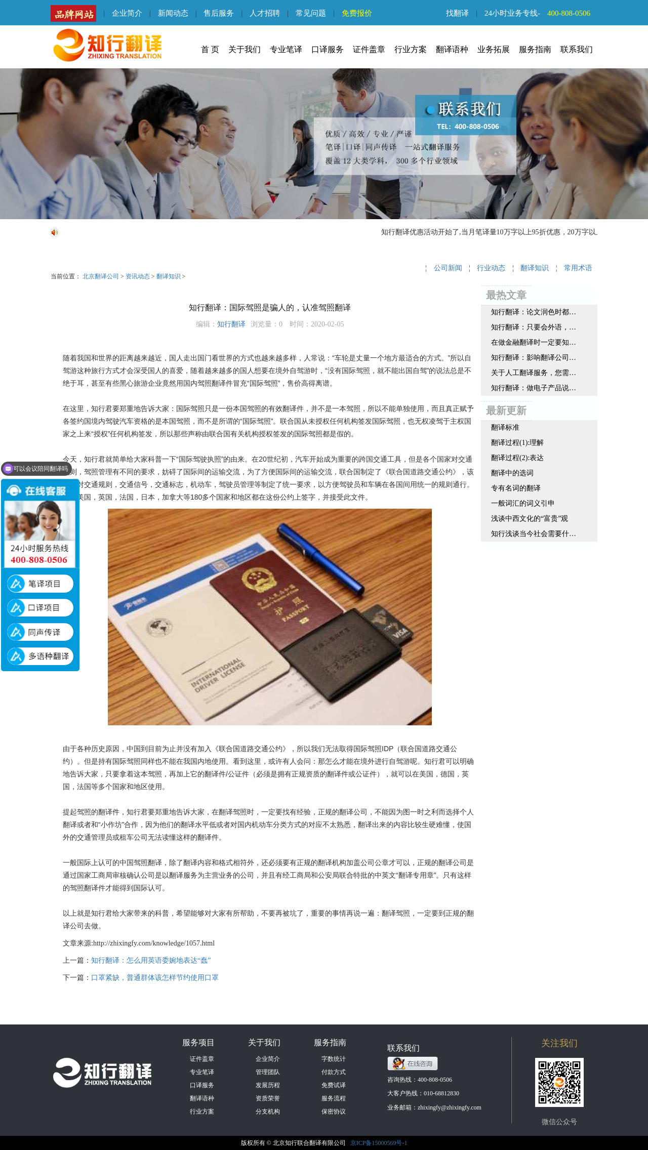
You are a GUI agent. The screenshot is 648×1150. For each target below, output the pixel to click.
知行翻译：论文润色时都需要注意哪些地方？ (533, 312)
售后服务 (219, 13)
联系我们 (576, 49)
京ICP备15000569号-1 (379, 1142)
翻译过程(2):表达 (517, 458)
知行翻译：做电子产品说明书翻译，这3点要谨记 (533, 388)
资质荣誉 (268, 1098)
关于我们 (244, 49)
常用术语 (578, 268)
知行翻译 (231, 324)
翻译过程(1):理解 (517, 442)
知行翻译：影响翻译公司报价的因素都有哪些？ (533, 357)
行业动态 (491, 268)
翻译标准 (505, 427)
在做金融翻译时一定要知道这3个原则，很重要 (533, 342)
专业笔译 (286, 49)
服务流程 (333, 1098)
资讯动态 (138, 276)
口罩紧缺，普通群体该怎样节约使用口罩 (155, 977)
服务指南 (535, 49)
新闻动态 (173, 13)
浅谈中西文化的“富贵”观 (529, 518)
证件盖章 (369, 49)
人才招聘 (265, 13)
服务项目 (198, 1042)
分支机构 (268, 1111)
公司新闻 (448, 268)
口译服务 (327, 49)
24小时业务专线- (540, 13)
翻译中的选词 (512, 473)
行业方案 (410, 49)
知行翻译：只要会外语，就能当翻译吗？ (533, 327)
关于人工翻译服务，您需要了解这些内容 (533, 373)
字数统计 (333, 1058)
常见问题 (311, 13)
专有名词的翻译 (516, 488)
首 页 (210, 49)
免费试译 (333, 1085)
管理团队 (268, 1072)
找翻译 (457, 13)
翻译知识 (168, 276)
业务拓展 (493, 49)
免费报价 (357, 13)
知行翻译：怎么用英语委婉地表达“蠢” (151, 960)
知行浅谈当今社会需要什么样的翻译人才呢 (533, 534)
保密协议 (333, 1111)
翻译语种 (452, 49)
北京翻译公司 (101, 276)
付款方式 (333, 1072)
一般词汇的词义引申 (523, 503)
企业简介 (127, 13)
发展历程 (268, 1085)
